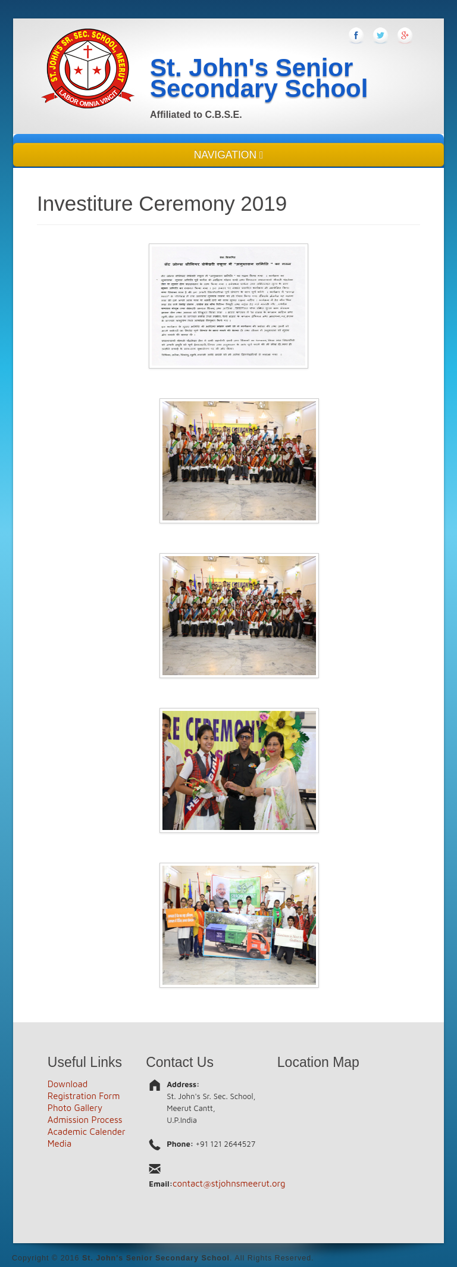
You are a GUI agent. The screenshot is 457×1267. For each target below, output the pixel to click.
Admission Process (85, 1120)
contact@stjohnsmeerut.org (229, 1183)
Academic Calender (87, 1131)
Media (59, 1143)
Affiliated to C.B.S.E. (196, 115)
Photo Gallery (75, 1108)
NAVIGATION (229, 155)
